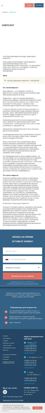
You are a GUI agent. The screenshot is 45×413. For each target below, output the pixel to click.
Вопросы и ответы (8, 343)
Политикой (6, 410)
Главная (4, 12)
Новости (5, 350)
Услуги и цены (7, 345)
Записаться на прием (22, 276)
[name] (22, 250)
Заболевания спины (9, 348)
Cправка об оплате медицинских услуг (9, 362)
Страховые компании (9, 354)
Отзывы (5, 341)
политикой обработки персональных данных (23, 284)
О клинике (6, 357)
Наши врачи (7, 338)
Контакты (6, 359)
